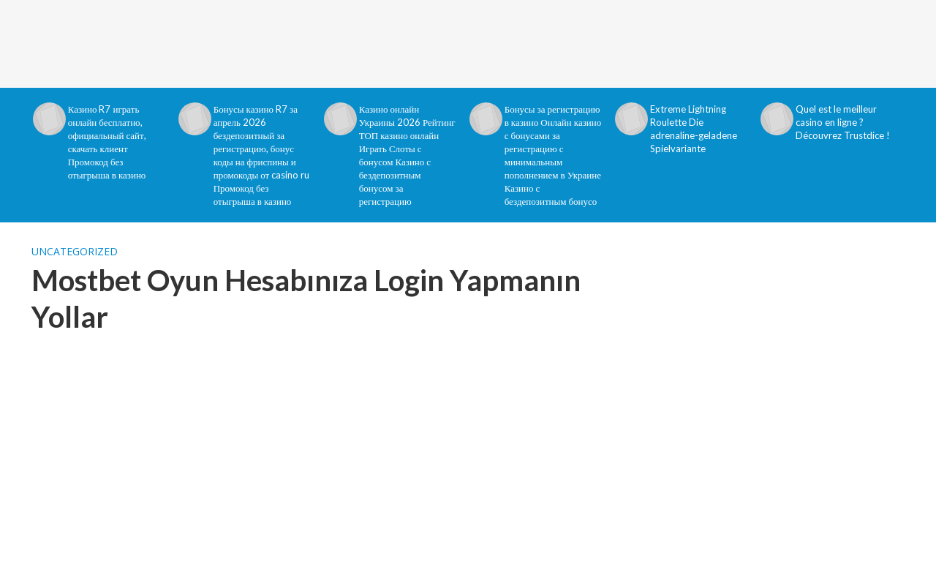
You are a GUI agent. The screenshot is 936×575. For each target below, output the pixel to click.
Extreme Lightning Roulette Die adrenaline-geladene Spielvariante (693, 128)
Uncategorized (74, 251)
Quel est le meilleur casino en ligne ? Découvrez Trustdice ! (843, 122)
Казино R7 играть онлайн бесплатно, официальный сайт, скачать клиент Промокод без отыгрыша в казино (107, 142)
